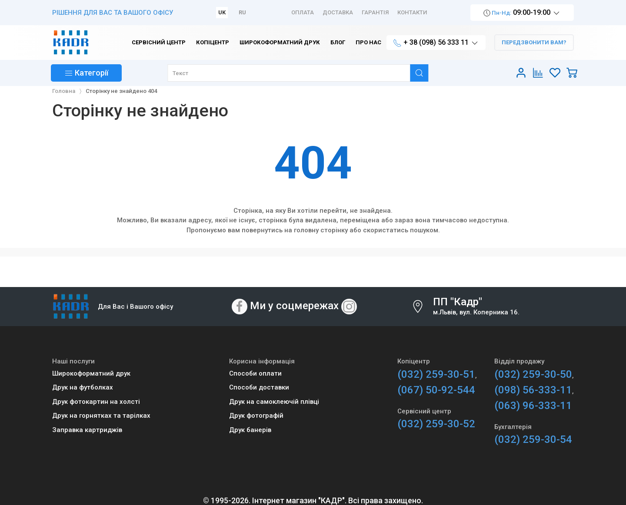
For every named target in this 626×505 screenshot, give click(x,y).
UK (222, 12)
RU (242, 12)
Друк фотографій (256, 415)
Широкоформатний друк (91, 373)
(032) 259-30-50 (533, 374)
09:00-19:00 (522, 12)
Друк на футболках (82, 387)
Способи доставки (259, 387)
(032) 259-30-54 (533, 439)
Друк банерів (250, 430)
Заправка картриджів (87, 430)
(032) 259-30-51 (436, 374)
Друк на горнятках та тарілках (101, 415)
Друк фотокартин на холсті (96, 402)
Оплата (302, 12)
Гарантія (375, 12)
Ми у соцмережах (294, 306)
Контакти (412, 12)
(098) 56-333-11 (533, 390)
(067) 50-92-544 (436, 390)
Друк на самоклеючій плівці (274, 402)
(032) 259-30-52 (436, 424)
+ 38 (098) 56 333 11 (436, 42)
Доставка (338, 12)
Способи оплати (255, 373)
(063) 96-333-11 (533, 405)
